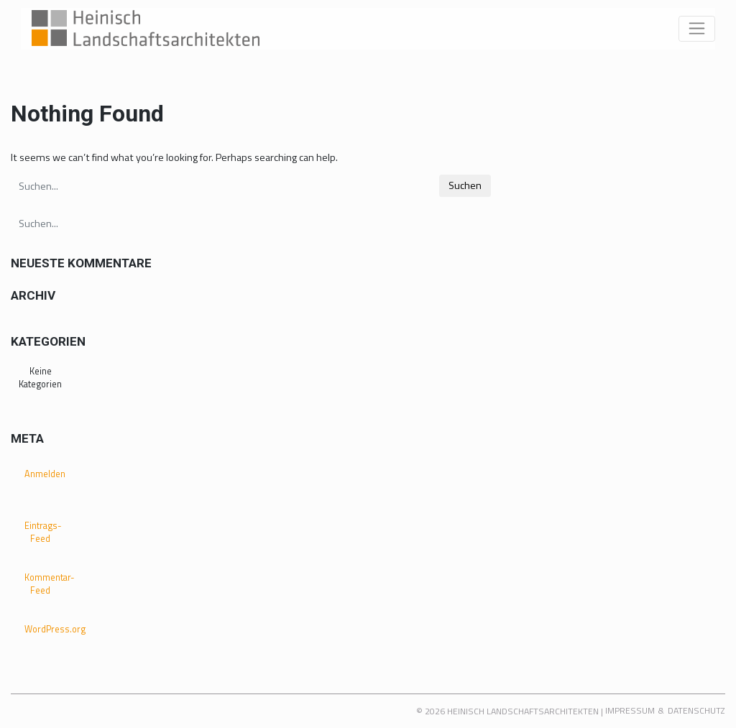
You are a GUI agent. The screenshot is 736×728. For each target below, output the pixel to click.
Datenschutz (696, 710)
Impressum (630, 710)
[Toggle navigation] (696, 29)
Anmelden (44, 474)
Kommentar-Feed (45, 584)
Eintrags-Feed (43, 532)
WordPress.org (45, 629)
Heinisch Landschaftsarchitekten (523, 711)
